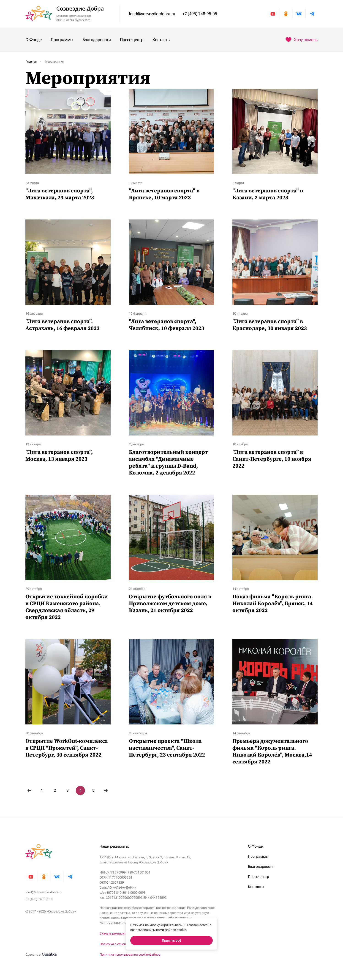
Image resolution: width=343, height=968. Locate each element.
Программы (62, 39)
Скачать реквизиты (114, 933)
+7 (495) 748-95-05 (199, 13)
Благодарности (96, 39)
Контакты (161, 39)
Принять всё (171, 940)
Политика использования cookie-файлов (130, 954)
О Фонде (33, 39)
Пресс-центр (131, 39)
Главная (31, 61)
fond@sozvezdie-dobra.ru (152, 13)
